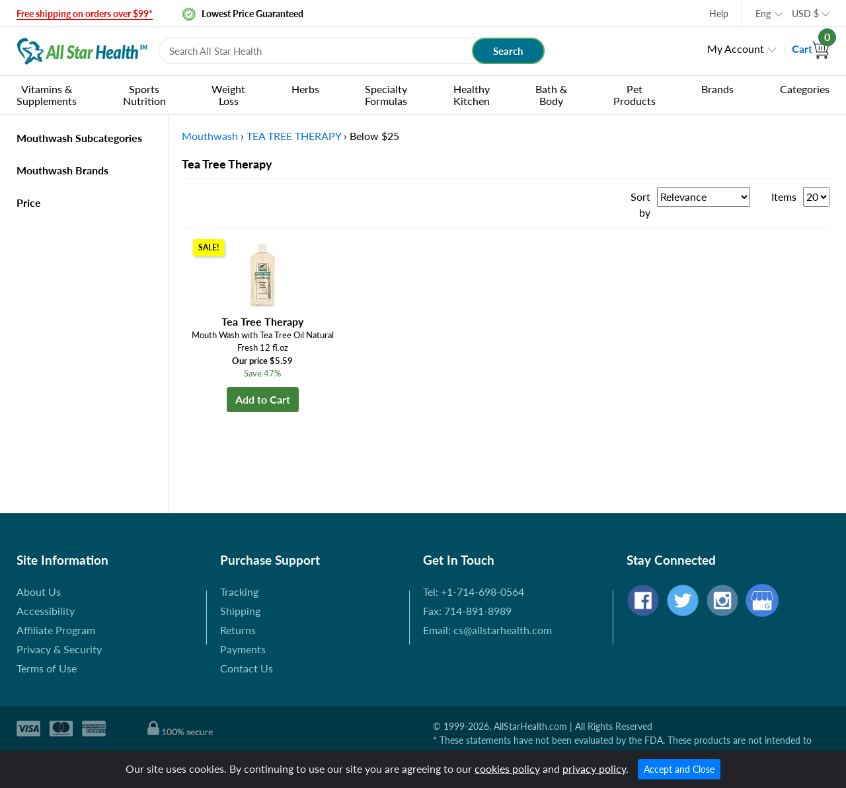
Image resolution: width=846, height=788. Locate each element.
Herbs (305, 89)
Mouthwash (210, 135)
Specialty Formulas (386, 95)
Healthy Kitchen (471, 95)
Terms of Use (47, 668)
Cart (810, 48)
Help (718, 13)
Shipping (240, 610)
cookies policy (507, 768)
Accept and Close (679, 769)
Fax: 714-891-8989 (467, 610)
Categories (804, 89)
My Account (735, 48)
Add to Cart (262, 399)
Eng (763, 13)
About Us (39, 591)
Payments (243, 649)
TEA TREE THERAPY (294, 135)
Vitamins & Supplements (47, 95)
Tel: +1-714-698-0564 (473, 591)
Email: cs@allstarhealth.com (487, 630)
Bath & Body (551, 95)
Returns (238, 630)
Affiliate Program (56, 630)
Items (783, 196)
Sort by (640, 204)
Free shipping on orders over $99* (85, 13)
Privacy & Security (59, 649)
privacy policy (594, 768)
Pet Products (634, 95)
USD (805, 13)
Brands (717, 89)
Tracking (239, 591)
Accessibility (46, 610)
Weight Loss (228, 95)
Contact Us (246, 668)
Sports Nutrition (144, 95)
